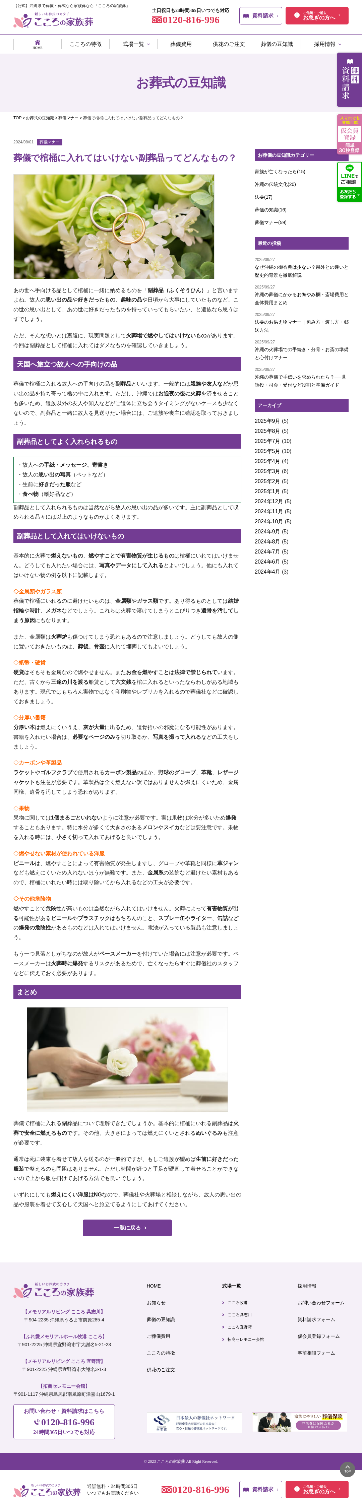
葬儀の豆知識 (161, 1316)
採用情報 (307, 1283)
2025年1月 (268, 489)
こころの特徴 (161, 1350)
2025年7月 (268, 438)
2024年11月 (269, 509)
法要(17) (264, 194)
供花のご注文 (161, 1367)
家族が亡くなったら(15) (280, 169)
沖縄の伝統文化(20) (275, 181)
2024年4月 (268, 569)
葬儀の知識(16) (271, 207)
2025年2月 (268, 478)
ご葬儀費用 (158, 1333)
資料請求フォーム (316, 1316)
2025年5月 (268, 448)
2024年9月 (268, 529)
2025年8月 (268, 428)
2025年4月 (268, 458)
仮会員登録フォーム (319, 1333)
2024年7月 (268, 549)
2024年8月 (268, 539)
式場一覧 (231, 1283)
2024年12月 (269, 499)
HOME (154, 1283)
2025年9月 (268, 418)
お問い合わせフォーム (321, 1300)
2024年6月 (268, 559)
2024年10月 (269, 519)
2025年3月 (268, 468)
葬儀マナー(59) (271, 219)
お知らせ (156, 1300)
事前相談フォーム (316, 1350)
